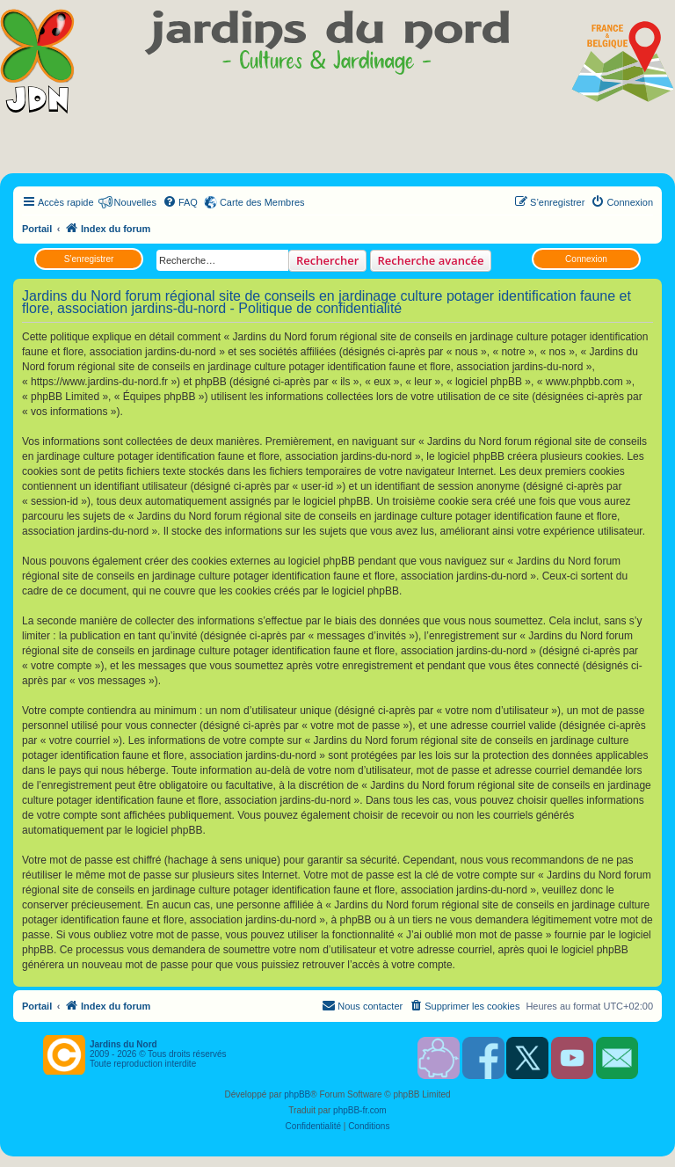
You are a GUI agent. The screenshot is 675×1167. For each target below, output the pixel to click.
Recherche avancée (431, 260)
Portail (37, 228)
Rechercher (327, 260)
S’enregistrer (89, 259)
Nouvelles (135, 202)
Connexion (586, 259)
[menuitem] (180, 202)
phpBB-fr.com (360, 1110)
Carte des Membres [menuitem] (262, 202)
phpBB (297, 1094)
